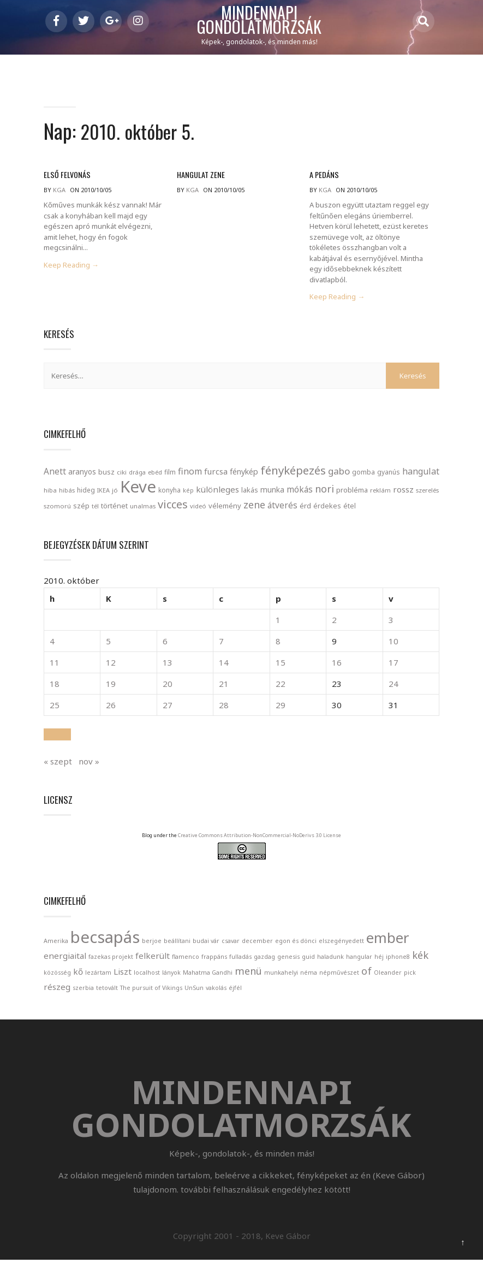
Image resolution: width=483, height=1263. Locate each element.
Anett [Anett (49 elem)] (55, 472)
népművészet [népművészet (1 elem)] (339, 974)
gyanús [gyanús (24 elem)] (388, 473)
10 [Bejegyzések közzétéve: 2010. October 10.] (393, 643)
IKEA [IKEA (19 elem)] (103, 492)
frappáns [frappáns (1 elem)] (214, 958)
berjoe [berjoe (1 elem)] (152, 942)
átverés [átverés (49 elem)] (282, 506)
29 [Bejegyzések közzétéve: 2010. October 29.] (280, 707)
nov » (89, 762)
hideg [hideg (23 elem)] (86, 491)
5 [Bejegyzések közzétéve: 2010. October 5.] (108, 643)
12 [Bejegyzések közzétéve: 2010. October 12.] (111, 664)
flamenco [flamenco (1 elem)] (185, 958)
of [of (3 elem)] (366, 972)
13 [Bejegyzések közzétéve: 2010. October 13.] (167, 664)
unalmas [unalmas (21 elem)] (143, 507)
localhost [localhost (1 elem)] (147, 974)
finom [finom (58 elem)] (190, 473)
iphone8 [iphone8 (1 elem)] (398, 958)
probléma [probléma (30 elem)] (352, 491)
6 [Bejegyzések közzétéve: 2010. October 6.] (165, 643)
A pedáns (323, 176)
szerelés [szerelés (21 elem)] (427, 492)
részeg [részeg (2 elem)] (57, 988)
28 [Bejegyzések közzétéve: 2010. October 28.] (224, 707)
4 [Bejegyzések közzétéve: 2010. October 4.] (52, 643)
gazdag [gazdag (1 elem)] (264, 958)
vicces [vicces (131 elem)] (173, 506)
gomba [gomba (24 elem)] (363, 473)
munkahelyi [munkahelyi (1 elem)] (281, 974)
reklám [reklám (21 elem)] (380, 492)
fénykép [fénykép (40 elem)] (244, 473)
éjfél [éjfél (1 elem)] (235, 989)
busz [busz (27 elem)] (106, 473)
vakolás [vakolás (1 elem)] (216, 989)
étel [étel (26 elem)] (349, 507)
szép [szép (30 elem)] (81, 507)
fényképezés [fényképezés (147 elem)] (293, 471)
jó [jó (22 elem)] (115, 492)
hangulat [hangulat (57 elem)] (420, 473)
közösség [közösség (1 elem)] (57, 974)
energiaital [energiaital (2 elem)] (65, 957)
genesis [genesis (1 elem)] (288, 958)
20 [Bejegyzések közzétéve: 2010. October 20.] (167, 685)
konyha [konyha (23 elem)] (169, 491)
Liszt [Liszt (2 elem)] (123, 973)
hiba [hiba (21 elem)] (50, 492)
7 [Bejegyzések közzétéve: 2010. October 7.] (221, 643)
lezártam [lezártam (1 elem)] (98, 974)
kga (59, 192)
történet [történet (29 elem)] (114, 507)
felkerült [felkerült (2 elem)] (152, 957)
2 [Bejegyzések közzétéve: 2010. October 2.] (334, 621)
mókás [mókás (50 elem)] (300, 491)
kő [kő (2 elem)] (78, 973)
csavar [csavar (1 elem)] (231, 942)
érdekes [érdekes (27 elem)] (327, 507)
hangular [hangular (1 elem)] (359, 958)
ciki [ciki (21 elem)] (122, 474)
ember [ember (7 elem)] (387, 939)
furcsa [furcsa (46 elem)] (216, 472)
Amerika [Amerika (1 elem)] (56, 942)
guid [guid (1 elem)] (308, 958)
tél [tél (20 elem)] (95, 507)
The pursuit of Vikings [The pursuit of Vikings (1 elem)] (151, 989)
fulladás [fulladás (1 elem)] (240, 958)
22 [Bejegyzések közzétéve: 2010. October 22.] (280, 685)
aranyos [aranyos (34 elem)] (82, 473)
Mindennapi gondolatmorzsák (259, 20)
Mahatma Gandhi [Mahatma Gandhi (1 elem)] (207, 974)
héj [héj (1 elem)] (379, 958)
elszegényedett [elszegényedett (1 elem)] (341, 942)
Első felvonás (66, 176)
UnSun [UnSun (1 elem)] (194, 989)
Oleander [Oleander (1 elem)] (388, 974)
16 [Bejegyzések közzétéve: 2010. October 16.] (337, 664)
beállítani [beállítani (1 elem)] (177, 942)
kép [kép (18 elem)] (188, 492)
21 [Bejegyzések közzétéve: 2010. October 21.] (224, 685)
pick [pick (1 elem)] (410, 974)
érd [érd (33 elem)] (305, 507)
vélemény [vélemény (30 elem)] (224, 507)
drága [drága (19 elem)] (137, 474)
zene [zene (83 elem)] (254, 506)
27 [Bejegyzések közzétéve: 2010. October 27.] (167, 707)
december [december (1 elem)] (257, 942)
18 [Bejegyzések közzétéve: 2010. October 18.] (54, 685)
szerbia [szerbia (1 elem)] (83, 989)
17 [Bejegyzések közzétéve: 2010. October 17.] (393, 664)
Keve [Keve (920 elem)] (138, 488)
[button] (57, 736)
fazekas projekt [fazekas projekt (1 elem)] (110, 958)
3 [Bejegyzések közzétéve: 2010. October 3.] (391, 621)
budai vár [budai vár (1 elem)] (206, 942)
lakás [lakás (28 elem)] (249, 491)
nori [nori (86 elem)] (324, 490)
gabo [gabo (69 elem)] (339, 472)
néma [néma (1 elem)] (308, 974)
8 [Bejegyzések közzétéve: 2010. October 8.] (278, 643)
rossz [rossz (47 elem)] (403, 490)
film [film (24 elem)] (170, 473)
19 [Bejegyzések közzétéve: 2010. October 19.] (111, 685)
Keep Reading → (71, 266)
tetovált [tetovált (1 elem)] (107, 989)
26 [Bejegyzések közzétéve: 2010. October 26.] (111, 707)
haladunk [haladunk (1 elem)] (330, 958)
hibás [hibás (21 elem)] (67, 492)
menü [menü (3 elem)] (248, 972)
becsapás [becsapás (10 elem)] (105, 939)
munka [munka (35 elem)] (272, 491)
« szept (58, 762)
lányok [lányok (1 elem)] (171, 974)
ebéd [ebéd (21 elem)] (155, 474)
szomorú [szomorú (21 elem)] (57, 507)
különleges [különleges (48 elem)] (217, 490)
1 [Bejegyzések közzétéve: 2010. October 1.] (278, 621)
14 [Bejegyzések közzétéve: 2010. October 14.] (224, 664)
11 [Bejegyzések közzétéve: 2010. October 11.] (54, 664)
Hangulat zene (200, 176)
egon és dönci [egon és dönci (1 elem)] (296, 942)
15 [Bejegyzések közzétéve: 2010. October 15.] (280, 664)
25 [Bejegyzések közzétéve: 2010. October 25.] (54, 707)
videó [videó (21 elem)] (198, 507)
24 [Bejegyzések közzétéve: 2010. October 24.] (393, 685)
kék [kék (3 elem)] (420, 956)
